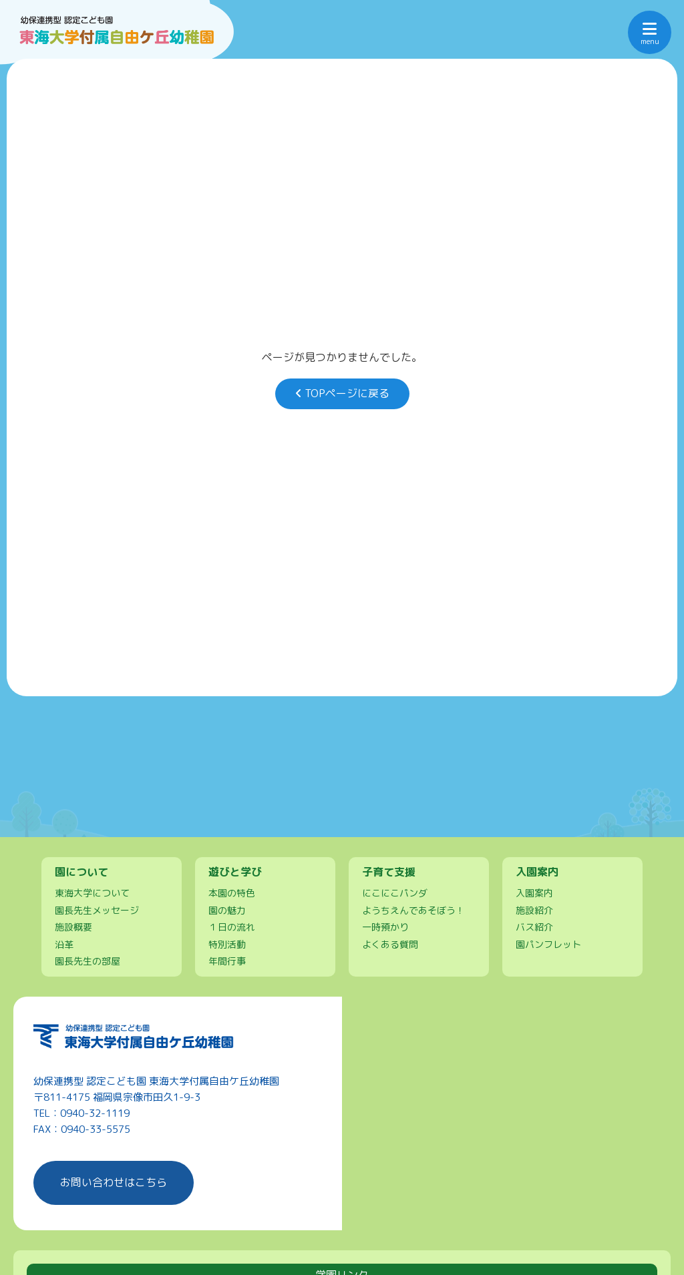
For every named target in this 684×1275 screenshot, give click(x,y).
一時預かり (385, 927)
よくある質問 (390, 944)
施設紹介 (534, 909)
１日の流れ (231, 927)
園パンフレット (548, 944)
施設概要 (73, 927)
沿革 (64, 944)
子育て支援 (205, 817)
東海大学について (92, 892)
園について (274, 802)
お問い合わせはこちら (113, 1182)
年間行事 (227, 961)
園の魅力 (227, 909)
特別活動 (227, 944)
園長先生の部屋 (87, 961)
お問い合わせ (479, 817)
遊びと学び (410, 802)
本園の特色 (231, 892)
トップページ (137, 802)
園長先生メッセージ (97, 909)
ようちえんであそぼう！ (413, 909)
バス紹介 (534, 927)
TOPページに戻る (342, 393)
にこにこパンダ (395, 892)
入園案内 (342, 817)
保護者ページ (547, 802)
